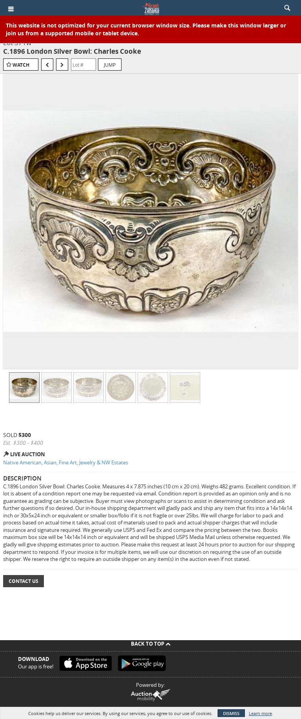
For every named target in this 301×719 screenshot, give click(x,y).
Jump (110, 65)
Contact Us (23, 581)
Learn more (260, 713)
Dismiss (231, 713)
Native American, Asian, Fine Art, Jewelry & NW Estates (65, 462)
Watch (21, 65)
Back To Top (150, 643)
